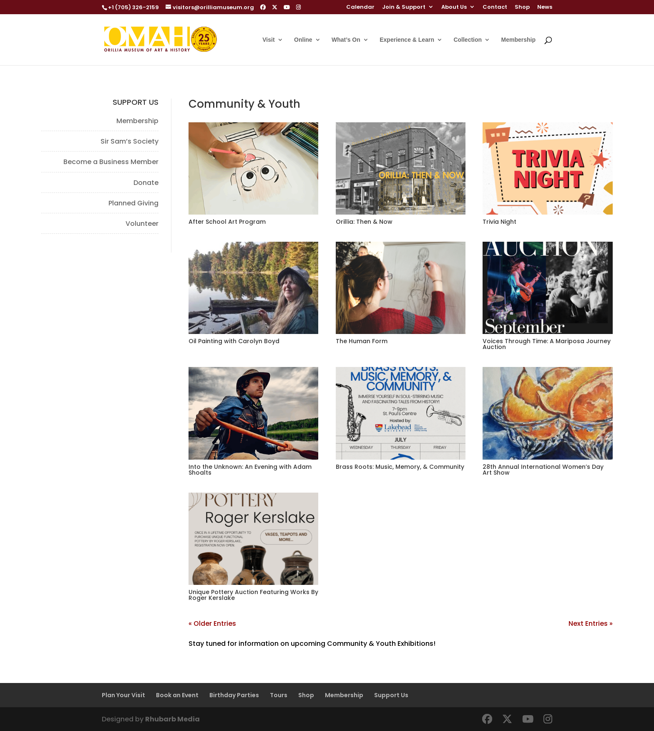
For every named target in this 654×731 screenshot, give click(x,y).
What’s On (346, 40)
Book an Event (177, 695)
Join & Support (403, 7)
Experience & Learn (407, 40)
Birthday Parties (234, 695)
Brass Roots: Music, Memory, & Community (400, 467)
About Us (454, 7)
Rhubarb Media (172, 719)
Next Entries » (590, 623)
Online (303, 40)
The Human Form (361, 341)
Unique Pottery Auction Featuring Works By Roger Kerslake (253, 595)
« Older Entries (212, 623)
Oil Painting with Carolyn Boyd (234, 341)
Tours (278, 695)
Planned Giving (133, 203)
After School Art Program (227, 222)
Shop (522, 7)
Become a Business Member (110, 162)
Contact (495, 7)
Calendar (360, 7)
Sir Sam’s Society (129, 141)
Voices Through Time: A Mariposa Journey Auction (547, 344)
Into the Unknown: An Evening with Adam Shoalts (250, 470)
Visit (268, 40)
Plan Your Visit (123, 695)
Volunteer (142, 223)
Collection (467, 40)
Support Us (391, 695)
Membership (518, 40)
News (544, 7)
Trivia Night (499, 222)
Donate (145, 182)
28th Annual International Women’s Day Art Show (543, 470)
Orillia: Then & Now (364, 222)
